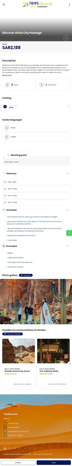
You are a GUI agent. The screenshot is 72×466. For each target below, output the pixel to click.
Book (54, 462)
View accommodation (22, 384)
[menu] (69, 4)
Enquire (18, 462)
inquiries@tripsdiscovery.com (18, 431)
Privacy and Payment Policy (42, 454)
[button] (7, 75)
